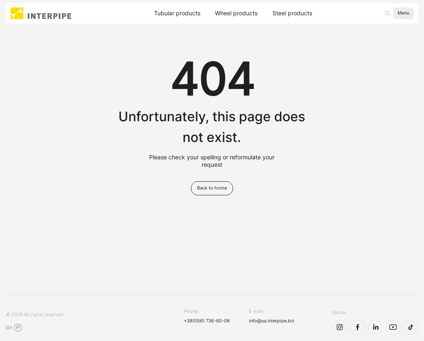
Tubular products (177, 13)
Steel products (292, 13)
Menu (403, 13)
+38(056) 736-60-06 (207, 321)
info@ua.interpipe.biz (271, 321)
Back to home (212, 188)
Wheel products (236, 13)
